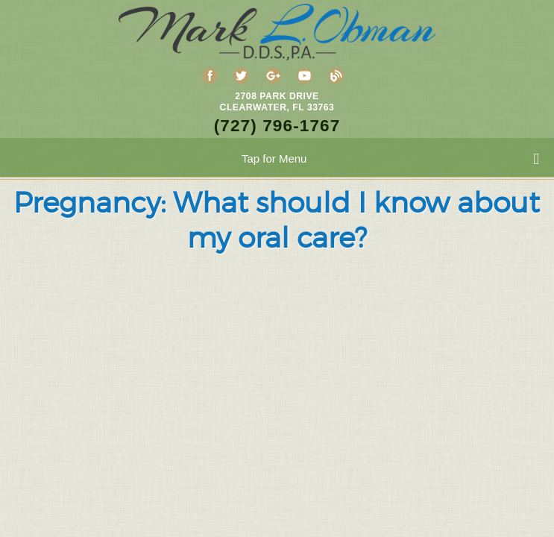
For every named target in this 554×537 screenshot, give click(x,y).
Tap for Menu (390, 159)
